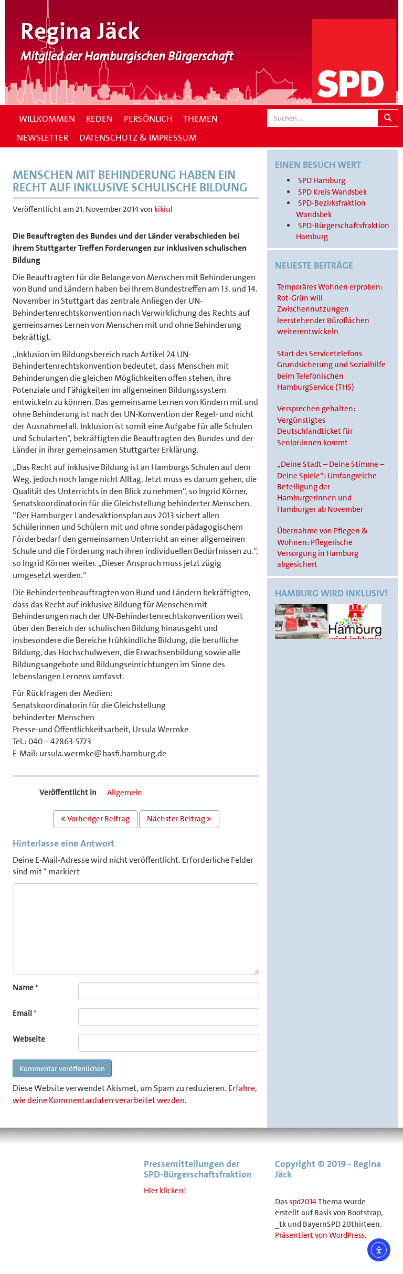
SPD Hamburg (321, 180)
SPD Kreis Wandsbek (332, 192)
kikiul (163, 209)
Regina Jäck (80, 31)
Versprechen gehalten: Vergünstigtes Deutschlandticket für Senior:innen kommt (316, 425)
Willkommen (46, 118)
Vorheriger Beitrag (95, 818)
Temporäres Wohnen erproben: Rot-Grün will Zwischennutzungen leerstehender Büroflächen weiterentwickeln (330, 309)
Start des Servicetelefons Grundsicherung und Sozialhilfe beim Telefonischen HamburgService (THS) (331, 370)
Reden (99, 118)
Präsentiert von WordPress (320, 1235)
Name (23, 987)
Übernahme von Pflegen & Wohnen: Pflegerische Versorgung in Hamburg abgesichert (322, 548)
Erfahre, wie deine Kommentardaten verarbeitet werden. (135, 1094)
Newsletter (42, 137)
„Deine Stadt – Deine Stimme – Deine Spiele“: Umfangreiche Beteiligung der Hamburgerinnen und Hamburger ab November (330, 487)
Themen (200, 118)
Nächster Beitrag (179, 818)
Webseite (29, 1039)
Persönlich (148, 118)
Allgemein (124, 792)
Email (22, 1013)
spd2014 (302, 1201)
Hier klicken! (165, 1190)
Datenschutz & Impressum (138, 137)
